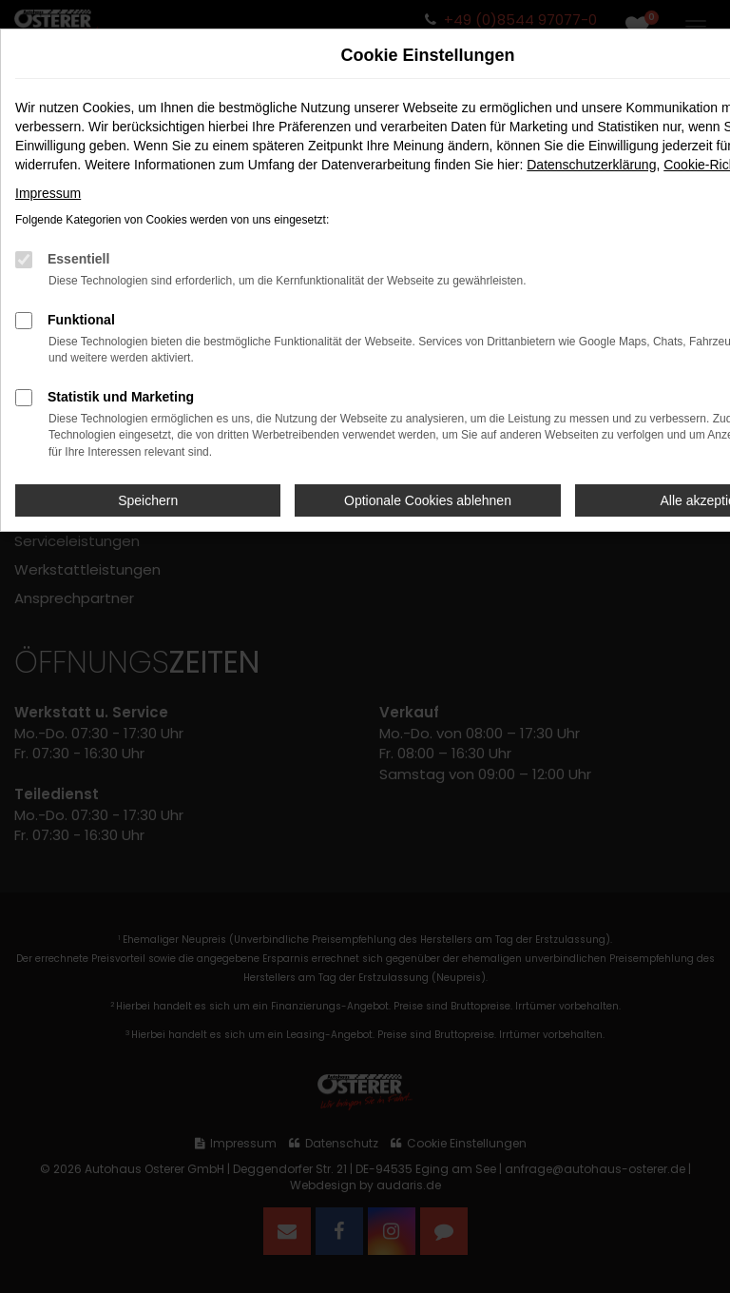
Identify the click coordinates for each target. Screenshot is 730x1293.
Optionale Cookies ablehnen (427, 500)
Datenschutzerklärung (591, 164)
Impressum (48, 193)
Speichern (148, 500)
